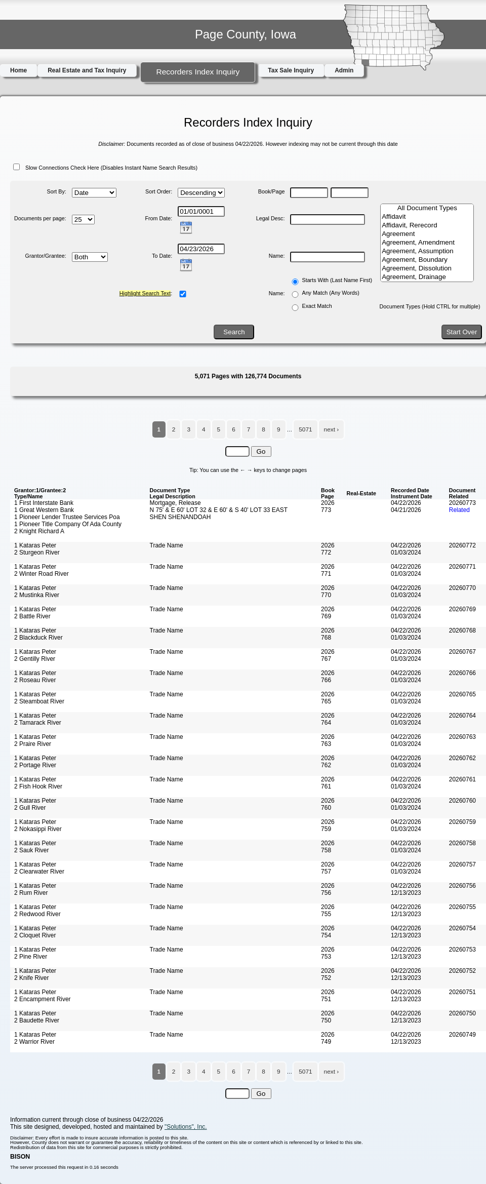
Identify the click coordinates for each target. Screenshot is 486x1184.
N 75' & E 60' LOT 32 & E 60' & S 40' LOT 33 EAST (219, 510)
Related (459, 510)
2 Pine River (30, 956)
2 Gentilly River (34, 658)
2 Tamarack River (37, 722)
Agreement (427, 234)
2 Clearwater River (39, 871)
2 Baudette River (36, 1020)
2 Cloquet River (35, 935)
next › (331, 429)
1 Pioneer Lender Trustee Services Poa (67, 517)
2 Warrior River (34, 1041)
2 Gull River (30, 807)
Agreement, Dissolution (427, 268)
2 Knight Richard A (39, 531)
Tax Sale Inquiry (291, 70)
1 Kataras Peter (35, 545)
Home (18, 70)
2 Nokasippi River (38, 829)
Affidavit (427, 217)
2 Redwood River (37, 914)
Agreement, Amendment (427, 243)
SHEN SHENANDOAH (180, 517)
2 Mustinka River (36, 595)
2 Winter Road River (41, 573)
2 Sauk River (31, 850)
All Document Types (427, 208)
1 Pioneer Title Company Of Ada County (68, 524)
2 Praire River (32, 743)
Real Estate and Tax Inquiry (87, 70)
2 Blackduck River (38, 637)
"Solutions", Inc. (186, 1126)
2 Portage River (35, 765)
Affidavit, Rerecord (427, 225)
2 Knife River (31, 977)
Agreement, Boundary (427, 260)
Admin (344, 70)
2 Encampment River (42, 999)
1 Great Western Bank (44, 510)
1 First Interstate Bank (43, 502)
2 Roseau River (35, 680)
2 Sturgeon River (37, 552)
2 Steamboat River (39, 701)
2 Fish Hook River (38, 786)
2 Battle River (32, 616)
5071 (305, 429)
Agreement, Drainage (427, 277)
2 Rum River (31, 892)
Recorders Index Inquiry (197, 71)
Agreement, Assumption (427, 251)
